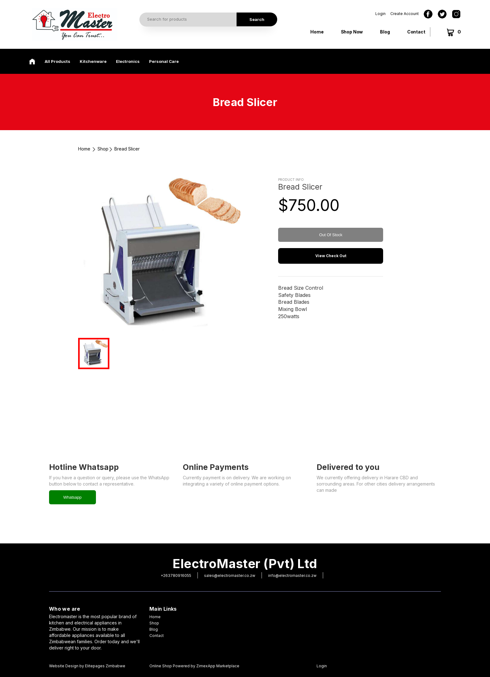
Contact (416, 31)
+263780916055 (176, 575)
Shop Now (352, 31)
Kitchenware (93, 61)
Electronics (128, 61)
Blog (385, 31)
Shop (103, 148)
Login (380, 13)
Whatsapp (72, 497)
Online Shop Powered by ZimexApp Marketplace (194, 666)
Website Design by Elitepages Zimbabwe (87, 666)
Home (316, 31)
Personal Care (164, 61)
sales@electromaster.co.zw (229, 575)
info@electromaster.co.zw (292, 575)
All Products (57, 61)
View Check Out (330, 255)
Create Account (404, 13)
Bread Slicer (127, 148)
